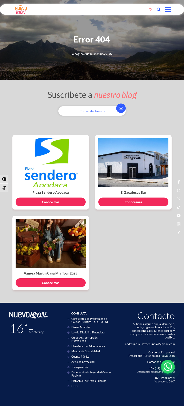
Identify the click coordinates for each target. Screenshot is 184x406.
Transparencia (79, 367)
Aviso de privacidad (83, 362)
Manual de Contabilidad (85, 351)
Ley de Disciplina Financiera (88, 332)
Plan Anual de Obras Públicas (88, 380)
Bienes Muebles (80, 327)
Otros (74, 386)
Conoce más (50, 202)
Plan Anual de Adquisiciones (88, 346)
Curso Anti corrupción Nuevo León (84, 339)
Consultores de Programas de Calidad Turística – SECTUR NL (90, 320)
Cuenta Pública (80, 356)
